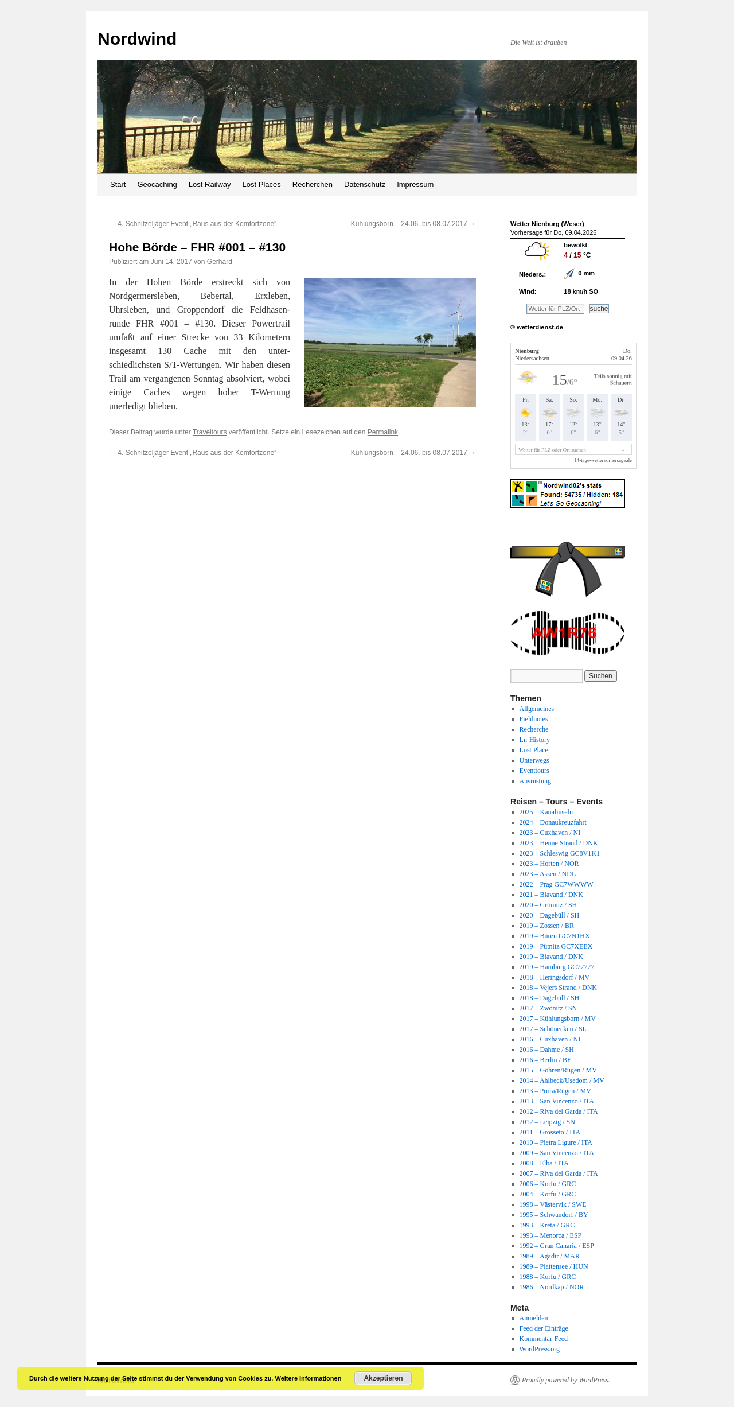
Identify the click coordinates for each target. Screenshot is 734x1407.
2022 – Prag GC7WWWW (557, 884)
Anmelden (534, 1318)
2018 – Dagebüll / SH (550, 998)
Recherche (534, 729)
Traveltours (210, 432)
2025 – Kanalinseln (546, 812)
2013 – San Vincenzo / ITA (557, 1101)
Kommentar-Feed (544, 1339)
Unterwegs (534, 760)
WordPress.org (540, 1349)
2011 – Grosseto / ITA (550, 1132)
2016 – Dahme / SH (547, 1049)
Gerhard (219, 262)
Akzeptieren (383, 1378)
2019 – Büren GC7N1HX (555, 936)
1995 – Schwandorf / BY (554, 1215)
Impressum (415, 184)
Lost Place (534, 750)
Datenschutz (364, 184)
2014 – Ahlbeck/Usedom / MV (562, 1080)
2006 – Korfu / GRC (548, 1184)
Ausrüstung (535, 781)
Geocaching (157, 184)
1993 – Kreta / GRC (547, 1225)
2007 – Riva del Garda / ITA (559, 1173)
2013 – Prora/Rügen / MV (555, 1091)
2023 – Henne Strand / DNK (559, 843)
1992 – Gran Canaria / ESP (557, 1246)
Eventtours (534, 771)
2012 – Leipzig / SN (547, 1122)
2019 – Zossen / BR (547, 926)
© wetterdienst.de (536, 327)
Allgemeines (537, 709)
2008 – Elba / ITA (544, 1163)
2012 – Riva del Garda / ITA (559, 1111)
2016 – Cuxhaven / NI (550, 1039)
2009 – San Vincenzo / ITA (557, 1153)
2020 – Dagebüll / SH (550, 915)
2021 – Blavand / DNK (551, 895)
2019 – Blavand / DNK (551, 957)
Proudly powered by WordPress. (566, 1380)
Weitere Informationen (308, 1378)
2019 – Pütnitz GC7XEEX (556, 946)
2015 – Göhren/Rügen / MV (558, 1070)
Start (118, 184)
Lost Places (262, 184)
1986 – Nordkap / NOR (552, 1287)
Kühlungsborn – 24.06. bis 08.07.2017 (413, 224)
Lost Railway (210, 184)
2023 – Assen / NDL (548, 874)
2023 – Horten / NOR (549, 864)
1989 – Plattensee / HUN (554, 1266)
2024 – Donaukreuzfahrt (553, 822)
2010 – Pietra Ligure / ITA (556, 1142)
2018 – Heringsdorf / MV (555, 977)
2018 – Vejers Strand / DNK (558, 988)
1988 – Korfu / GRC (548, 1277)
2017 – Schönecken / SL (553, 1029)
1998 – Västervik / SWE (553, 1204)
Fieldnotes (534, 719)
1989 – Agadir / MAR (550, 1256)
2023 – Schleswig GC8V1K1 (560, 853)
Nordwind (137, 38)
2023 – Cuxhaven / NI (550, 833)
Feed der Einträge (544, 1328)
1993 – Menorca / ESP (551, 1235)
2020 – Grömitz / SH (548, 905)
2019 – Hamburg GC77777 (557, 967)
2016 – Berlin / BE (546, 1060)
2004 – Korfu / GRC (548, 1194)
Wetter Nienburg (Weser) (547, 223)
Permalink (383, 432)
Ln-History (535, 740)
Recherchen (312, 184)
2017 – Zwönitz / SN (548, 1008)
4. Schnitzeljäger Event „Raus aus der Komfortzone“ (192, 224)
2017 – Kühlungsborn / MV (558, 1019)
